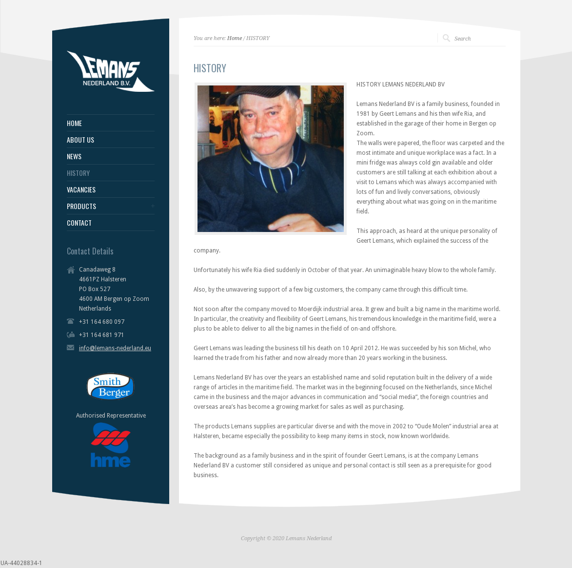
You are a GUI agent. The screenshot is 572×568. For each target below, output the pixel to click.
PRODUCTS (81, 206)
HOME (74, 123)
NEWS (74, 156)
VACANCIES (81, 189)
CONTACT (79, 222)
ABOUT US (80, 139)
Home (234, 38)
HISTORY (78, 172)
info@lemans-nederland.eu (115, 348)
